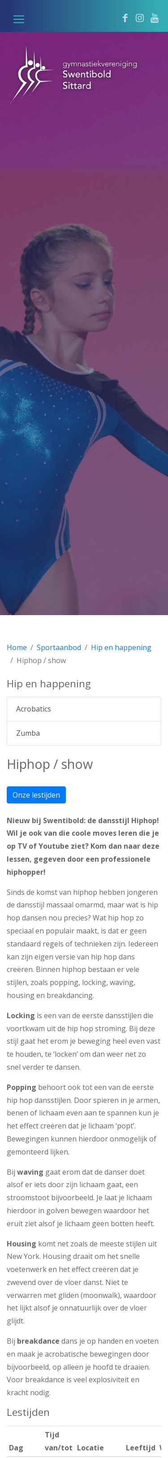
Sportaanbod (59, 647)
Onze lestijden (36, 795)
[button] (19, 19)
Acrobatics (33, 709)
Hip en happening (121, 647)
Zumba (28, 733)
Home (17, 647)
